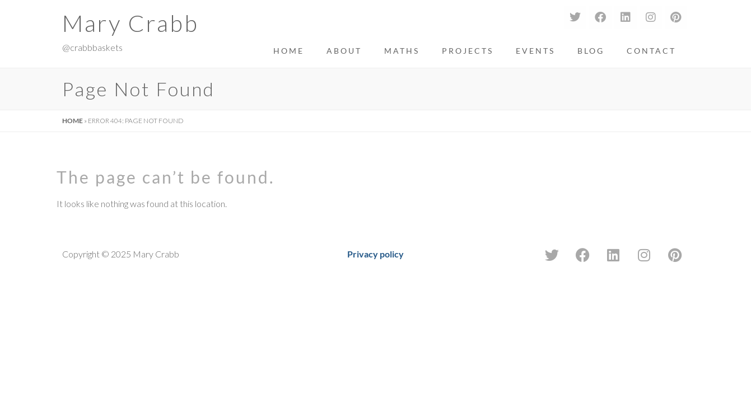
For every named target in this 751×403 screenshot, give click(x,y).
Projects (467, 50)
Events (535, 50)
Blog (590, 50)
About (344, 50)
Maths (401, 50)
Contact (651, 50)
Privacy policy (375, 254)
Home (288, 50)
